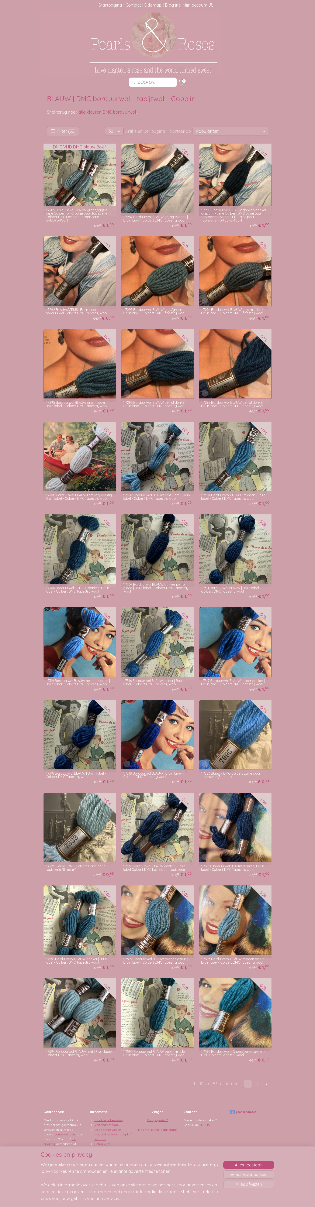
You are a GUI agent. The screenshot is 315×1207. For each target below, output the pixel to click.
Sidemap (153, 5)
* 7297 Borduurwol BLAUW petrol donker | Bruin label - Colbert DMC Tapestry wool (233, 404)
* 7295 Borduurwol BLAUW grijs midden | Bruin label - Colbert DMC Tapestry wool (77, 404)
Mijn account (198, 5)
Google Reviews (59, 1149)
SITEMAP (206, 1125)
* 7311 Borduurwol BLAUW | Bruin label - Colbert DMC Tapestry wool (231, 589)
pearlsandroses (243, 1112)
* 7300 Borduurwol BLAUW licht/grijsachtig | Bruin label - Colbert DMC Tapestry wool (79, 496)
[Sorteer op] (230, 131)
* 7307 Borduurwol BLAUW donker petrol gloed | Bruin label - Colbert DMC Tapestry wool (155, 588)
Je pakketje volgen (107, 1130)
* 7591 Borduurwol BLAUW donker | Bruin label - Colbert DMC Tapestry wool (77, 960)
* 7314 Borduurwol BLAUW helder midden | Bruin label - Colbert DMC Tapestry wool (78, 682)
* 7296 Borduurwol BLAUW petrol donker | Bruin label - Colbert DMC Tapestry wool (155, 404)
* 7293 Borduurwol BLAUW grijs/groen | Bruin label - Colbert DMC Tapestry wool (154, 311)
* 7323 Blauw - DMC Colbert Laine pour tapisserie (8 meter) (230, 775)
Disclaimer (101, 1153)
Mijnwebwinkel (203, 1199)
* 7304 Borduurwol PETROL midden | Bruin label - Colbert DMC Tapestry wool (233, 496)
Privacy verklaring (106, 1149)
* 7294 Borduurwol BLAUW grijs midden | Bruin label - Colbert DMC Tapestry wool (232, 311)
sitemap (144, 1199)
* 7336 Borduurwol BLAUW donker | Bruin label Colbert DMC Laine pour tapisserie (154, 867)
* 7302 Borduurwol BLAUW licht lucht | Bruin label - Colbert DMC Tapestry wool (156, 496)
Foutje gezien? (157, 1120)
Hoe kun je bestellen (108, 1120)
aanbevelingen (64, 1134)
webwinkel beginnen (167, 1199)
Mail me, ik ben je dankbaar (157, 1130)
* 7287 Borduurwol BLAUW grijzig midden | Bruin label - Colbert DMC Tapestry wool (155, 218)
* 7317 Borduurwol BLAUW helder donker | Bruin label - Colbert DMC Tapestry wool (233, 682)
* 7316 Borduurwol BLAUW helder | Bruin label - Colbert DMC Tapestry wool (153, 682)
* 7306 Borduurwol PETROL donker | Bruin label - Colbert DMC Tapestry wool (77, 589)
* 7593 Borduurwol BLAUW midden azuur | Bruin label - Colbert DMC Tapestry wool (233, 960)
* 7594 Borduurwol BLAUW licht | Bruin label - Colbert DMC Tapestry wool (80, 1053)
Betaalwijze (102, 1144)
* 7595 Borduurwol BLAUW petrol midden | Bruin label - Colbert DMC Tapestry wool (155, 1053)
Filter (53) (63, 131)
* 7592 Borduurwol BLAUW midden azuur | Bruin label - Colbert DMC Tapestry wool (155, 960)
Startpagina (110, 5)
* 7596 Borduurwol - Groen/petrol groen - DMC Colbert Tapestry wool (233, 1053)
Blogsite (173, 5)
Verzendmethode (106, 1125)
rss (152, 1199)
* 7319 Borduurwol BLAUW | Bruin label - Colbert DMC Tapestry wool (153, 775)
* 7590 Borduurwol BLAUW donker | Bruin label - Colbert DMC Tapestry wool (232, 867)
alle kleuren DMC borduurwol (107, 112)
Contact (133, 5)
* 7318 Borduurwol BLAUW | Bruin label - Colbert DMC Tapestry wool (76, 775)
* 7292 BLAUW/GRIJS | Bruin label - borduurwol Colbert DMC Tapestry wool (76, 311)
